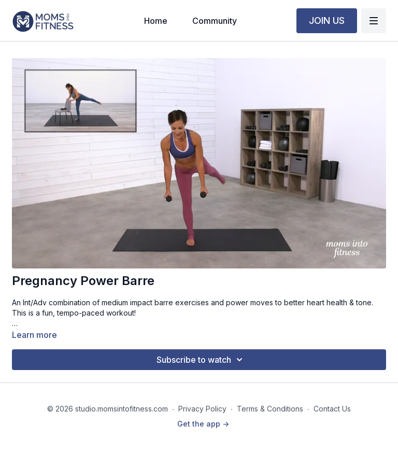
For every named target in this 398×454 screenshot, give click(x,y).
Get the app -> (203, 423)
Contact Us (332, 408)
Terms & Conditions (270, 408)
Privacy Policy (202, 408)
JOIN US (327, 20)
